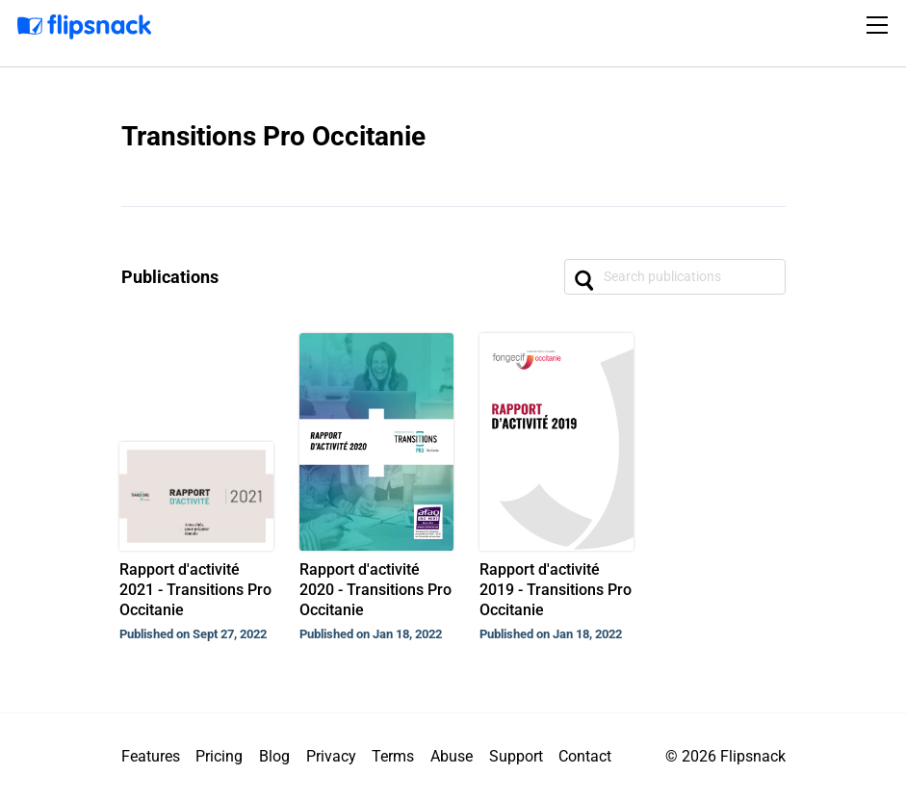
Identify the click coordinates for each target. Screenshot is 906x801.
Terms (393, 756)
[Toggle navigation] (880, 25)
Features (150, 756)
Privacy (331, 756)
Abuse (451, 756)
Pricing (219, 756)
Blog (274, 756)
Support (516, 756)
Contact (584, 756)
